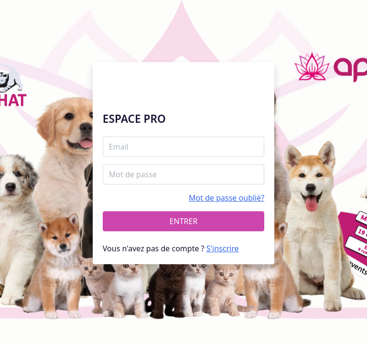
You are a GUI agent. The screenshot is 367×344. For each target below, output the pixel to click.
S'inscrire (222, 248)
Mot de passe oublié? (226, 198)
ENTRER (184, 221)
